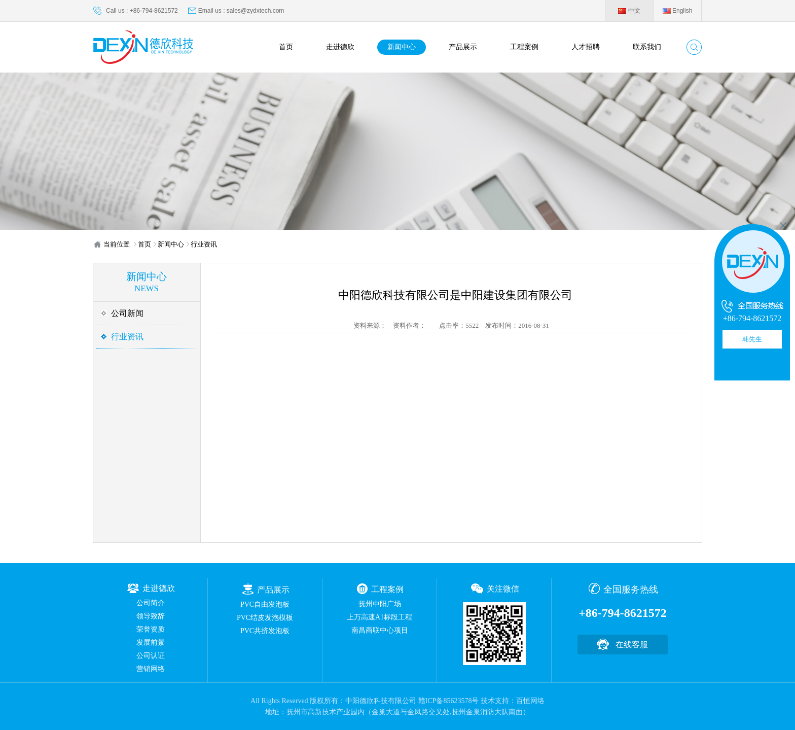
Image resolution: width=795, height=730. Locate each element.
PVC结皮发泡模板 (265, 617)
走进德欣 (340, 47)
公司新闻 (127, 313)
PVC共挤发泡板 (265, 631)
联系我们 (647, 47)
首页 (286, 47)
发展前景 (150, 642)
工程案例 (524, 47)
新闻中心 (401, 47)
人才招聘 (585, 47)
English (678, 10)
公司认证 (150, 655)
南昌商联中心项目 (379, 630)
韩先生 (752, 339)
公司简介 (150, 603)
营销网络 (150, 669)
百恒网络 (530, 701)
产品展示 (463, 47)
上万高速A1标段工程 (379, 617)
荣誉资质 (150, 629)
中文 (629, 10)
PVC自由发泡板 (265, 604)
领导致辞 (150, 616)
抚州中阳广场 (379, 604)
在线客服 (632, 644)
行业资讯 (204, 244)
